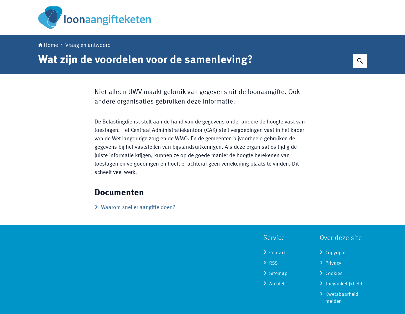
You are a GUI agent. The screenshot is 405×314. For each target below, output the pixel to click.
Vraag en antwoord (88, 45)
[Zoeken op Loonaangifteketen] (360, 61)
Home (48, 45)
